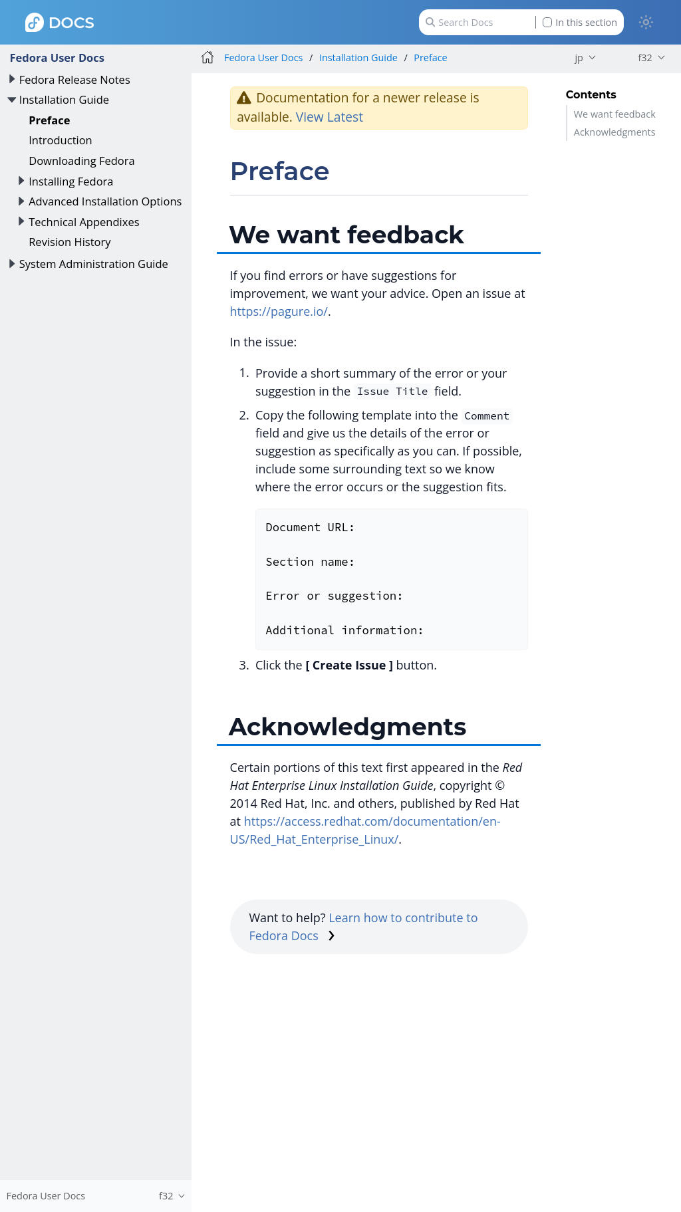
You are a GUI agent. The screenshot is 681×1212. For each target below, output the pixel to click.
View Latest (329, 117)
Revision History (69, 241)
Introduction (60, 140)
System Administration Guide (93, 263)
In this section (580, 22)
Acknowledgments (615, 132)
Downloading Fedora (82, 160)
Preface (49, 120)
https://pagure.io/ (279, 311)
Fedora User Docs (56, 57)
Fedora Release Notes (74, 79)
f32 (645, 57)
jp (579, 57)
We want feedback (615, 114)
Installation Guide (64, 99)
